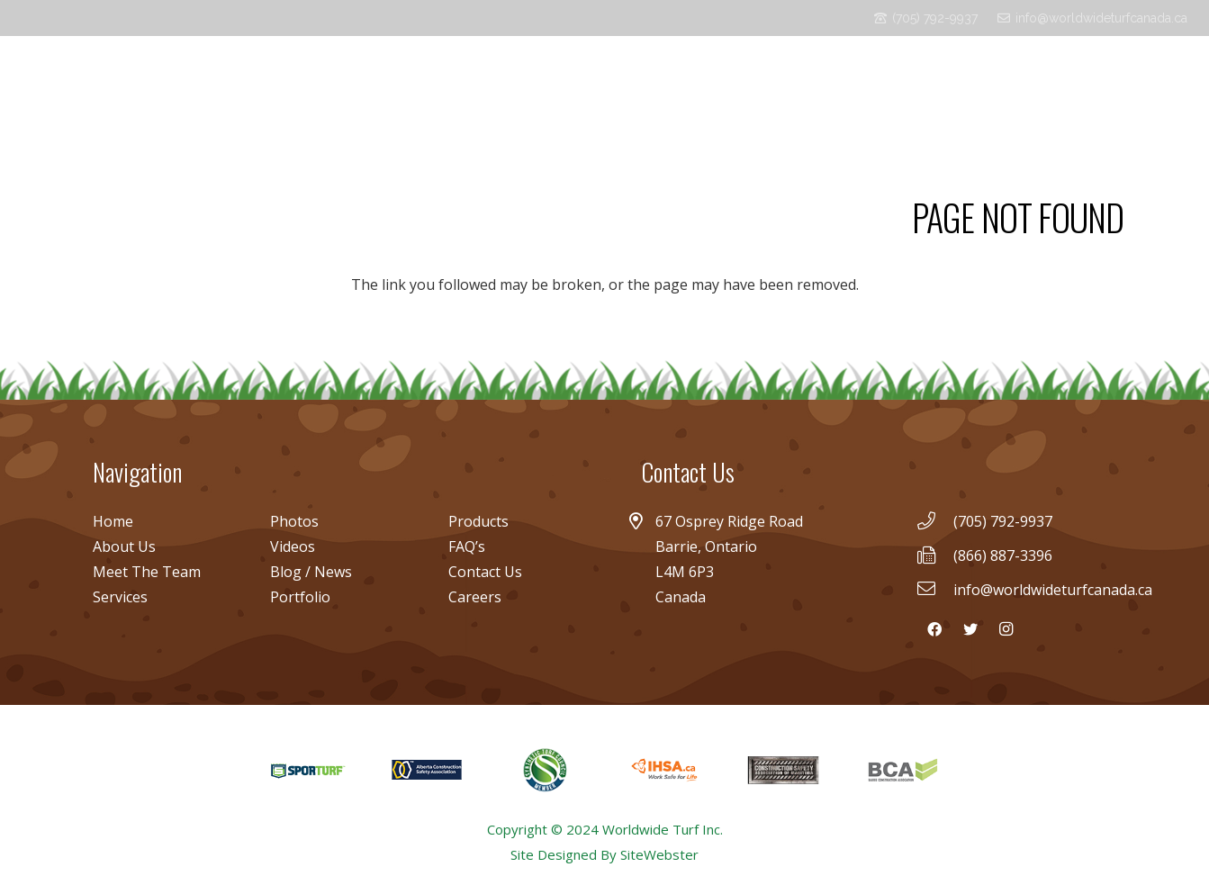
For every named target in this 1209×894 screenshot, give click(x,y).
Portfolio (300, 597)
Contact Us (485, 572)
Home (113, 521)
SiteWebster (659, 854)
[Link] (93, 81)
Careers (474, 597)
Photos (294, 521)
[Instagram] (1173, 81)
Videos (292, 546)
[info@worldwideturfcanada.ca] (934, 589)
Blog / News (311, 572)
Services (120, 597)
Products (478, 521)
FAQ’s (466, 546)
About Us (124, 546)
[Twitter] (1144, 81)
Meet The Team (147, 572)
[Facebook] (1115, 81)
